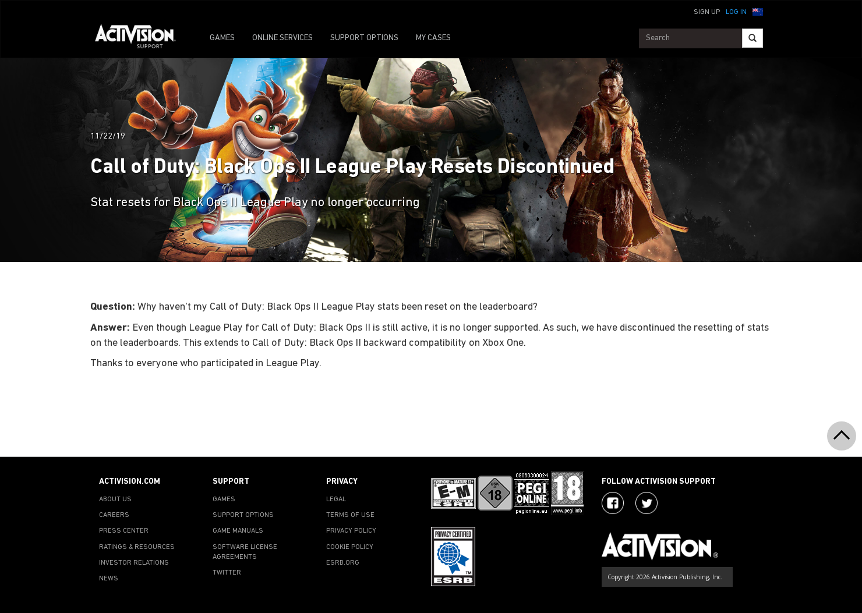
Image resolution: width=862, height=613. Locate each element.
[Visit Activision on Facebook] (613, 503)
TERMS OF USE (350, 515)
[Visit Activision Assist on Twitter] (646, 503)
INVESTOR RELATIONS (134, 562)
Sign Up (707, 12)
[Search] (752, 38)
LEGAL (336, 499)
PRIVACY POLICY (351, 530)
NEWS (108, 578)
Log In (736, 12)
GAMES (222, 38)
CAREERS (114, 515)
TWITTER (227, 572)
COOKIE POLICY (349, 547)
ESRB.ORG (342, 562)
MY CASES (433, 38)
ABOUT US (115, 499)
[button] (758, 11)
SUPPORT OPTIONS (364, 38)
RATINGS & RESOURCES (137, 547)
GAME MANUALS (238, 530)
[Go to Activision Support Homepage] (141, 38)
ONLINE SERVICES (282, 38)
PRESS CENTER (124, 530)
